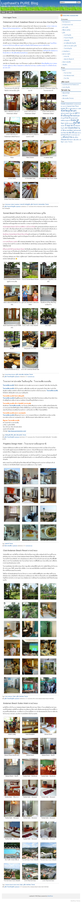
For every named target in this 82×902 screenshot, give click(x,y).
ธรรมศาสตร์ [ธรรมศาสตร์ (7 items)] (74, 118)
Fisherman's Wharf (9, 204)
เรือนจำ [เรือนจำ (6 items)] (71, 139)
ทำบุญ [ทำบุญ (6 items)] (62, 118)
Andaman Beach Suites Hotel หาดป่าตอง (20, 703)
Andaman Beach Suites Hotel (12, 884)
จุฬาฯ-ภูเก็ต (65, 27)
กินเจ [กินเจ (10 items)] (77, 106)
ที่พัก (12, 435)
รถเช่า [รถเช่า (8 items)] (63, 125)
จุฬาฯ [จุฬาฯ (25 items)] (77, 113)
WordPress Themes (75, 900)
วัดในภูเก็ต (66, 40)
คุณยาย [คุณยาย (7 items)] (75, 108)
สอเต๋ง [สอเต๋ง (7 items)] (76, 133)
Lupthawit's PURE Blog (19, 3)
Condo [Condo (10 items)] (63, 104)
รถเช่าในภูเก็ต (67, 35)
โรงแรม (47, 204)
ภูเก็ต (32, 204)
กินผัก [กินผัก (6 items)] (73, 106)
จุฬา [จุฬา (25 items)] (75, 111)
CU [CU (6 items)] (66, 106)
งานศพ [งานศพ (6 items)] (79, 108)
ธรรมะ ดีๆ (66, 56)
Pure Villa (66, 78)
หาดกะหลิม (21, 374)
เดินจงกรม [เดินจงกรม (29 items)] (67, 137)
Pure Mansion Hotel (69, 75)
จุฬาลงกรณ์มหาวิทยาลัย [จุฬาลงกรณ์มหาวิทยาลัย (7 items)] (67, 113)
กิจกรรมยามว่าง (66, 22)
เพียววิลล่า (65, 95)
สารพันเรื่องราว (66, 51)
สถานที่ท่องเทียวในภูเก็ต (70, 43)
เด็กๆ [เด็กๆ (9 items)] (76, 137)
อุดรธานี (7, 543)
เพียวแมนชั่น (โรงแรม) (68, 98)
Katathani (17, 204)
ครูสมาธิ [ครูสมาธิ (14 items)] (64, 108)
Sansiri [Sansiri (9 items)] (69, 106)
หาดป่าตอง (26, 374)
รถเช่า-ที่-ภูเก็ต (66, 87)
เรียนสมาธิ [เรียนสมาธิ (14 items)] (65, 139)
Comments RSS (74, 15)
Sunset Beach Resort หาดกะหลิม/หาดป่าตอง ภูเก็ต (24, 213)
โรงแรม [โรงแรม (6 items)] (70, 141)
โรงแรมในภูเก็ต (10, 376)
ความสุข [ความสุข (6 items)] (69, 108)
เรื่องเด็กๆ (64, 64)
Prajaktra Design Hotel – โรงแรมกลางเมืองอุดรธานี (24, 444)
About (10, 12)
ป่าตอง (14, 696)
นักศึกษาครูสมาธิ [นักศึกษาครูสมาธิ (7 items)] (65, 120)
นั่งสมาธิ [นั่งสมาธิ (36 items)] (75, 120)
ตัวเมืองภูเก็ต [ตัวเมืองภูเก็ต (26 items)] (66, 115)
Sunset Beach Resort (10, 374)
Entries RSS (66, 15)
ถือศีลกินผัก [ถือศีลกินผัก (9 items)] (76, 116)
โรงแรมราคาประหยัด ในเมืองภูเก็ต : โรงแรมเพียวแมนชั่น (27, 381)
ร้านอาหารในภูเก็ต (11, 206)
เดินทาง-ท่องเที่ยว (8, 545)
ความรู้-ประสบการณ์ (67, 24)
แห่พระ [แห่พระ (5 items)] (66, 141)
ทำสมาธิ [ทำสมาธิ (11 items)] (67, 118)
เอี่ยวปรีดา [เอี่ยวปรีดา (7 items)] (76, 139)
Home (3, 12)
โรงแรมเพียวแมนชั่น (8, 385)
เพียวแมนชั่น (19, 435)
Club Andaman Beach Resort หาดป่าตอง (20, 550)
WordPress (50, 896)
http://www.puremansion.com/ (17, 431)
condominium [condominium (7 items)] (69, 104)
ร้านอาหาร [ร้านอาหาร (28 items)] (70, 125)
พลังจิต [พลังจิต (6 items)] (67, 123)
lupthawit (18, 206)
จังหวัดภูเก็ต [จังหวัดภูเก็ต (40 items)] (67, 110)
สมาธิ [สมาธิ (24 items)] (71, 132)
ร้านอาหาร (35, 204)
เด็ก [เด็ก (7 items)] (74, 137)
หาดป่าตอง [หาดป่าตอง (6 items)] (74, 135)
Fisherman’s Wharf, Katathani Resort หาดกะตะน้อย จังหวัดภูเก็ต (30, 22)
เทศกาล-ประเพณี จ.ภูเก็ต (70, 45)
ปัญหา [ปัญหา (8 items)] (63, 123)
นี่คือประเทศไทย (66, 30)
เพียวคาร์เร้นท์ (65, 93)
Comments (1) (30, 376)
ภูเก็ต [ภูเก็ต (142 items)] (76, 122)
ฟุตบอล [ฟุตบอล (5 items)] (71, 123)
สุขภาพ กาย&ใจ (66, 54)
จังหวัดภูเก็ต (27, 204)
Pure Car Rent (67, 72)
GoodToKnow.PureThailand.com (70, 84)
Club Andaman (8, 696)
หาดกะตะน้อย (41, 204)
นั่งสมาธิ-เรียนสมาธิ (69, 59)
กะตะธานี (22, 204)
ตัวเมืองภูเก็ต (8, 435)
